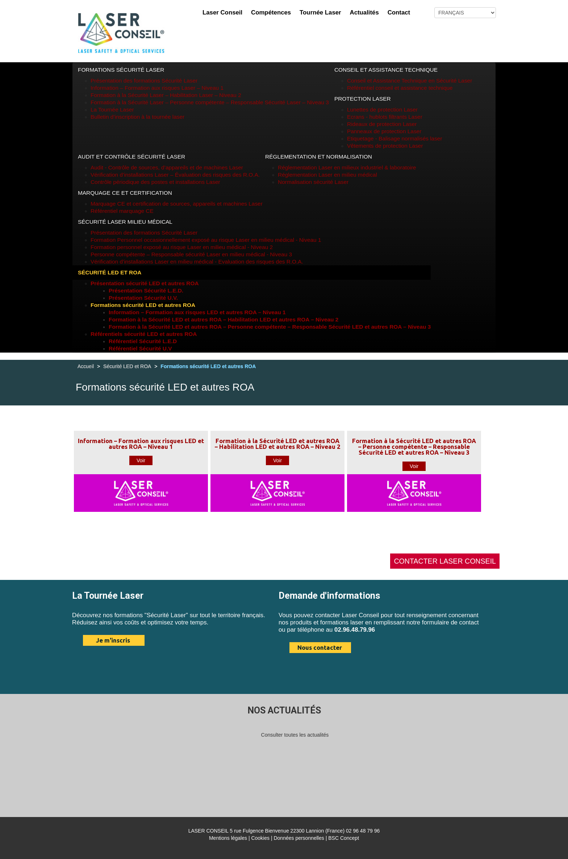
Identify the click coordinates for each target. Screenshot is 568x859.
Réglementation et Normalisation (318, 156)
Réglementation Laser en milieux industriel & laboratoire (347, 167)
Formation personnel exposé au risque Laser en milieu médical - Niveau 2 (182, 247)
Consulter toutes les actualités (295, 735)
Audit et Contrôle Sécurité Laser (131, 156)
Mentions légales (228, 838)
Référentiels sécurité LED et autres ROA (144, 334)
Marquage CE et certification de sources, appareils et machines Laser (177, 204)
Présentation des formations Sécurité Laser (144, 80)
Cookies (260, 838)
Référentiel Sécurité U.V (140, 348)
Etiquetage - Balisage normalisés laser (394, 138)
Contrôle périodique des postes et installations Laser (155, 182)
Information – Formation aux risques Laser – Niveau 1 (157, 88)
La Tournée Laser (112, 109)
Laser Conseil (222, 12)
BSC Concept (343, 838)
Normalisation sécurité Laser (313, 182)
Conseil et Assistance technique (386, 70)
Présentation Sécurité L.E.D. (146, 290)
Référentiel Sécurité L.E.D (143, 341)
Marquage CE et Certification (125, 193)
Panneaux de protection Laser (384, 131)
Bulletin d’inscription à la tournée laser (137, 117)
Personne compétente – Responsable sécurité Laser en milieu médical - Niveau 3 (191, 254)
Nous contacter (319, 647)
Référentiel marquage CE (122, 211)
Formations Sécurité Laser (121, 70)
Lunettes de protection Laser (382, 109)
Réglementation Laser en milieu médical (327, 175)
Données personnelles (298, 838)
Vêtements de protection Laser (385, 146)
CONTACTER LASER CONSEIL (445, 561)
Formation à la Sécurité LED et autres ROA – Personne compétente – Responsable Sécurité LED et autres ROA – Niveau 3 (270, 327)
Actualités (364, 12)
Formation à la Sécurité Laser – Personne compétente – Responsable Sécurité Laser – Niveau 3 (210, 102)
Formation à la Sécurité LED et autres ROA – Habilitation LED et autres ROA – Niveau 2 (223, 319)
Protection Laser (362, 99)
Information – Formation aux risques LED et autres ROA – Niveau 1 (197, 312)
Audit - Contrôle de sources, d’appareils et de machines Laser (167, 167)
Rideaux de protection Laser (382, 124)
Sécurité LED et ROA (109, 272)
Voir (141, 460)
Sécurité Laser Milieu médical (125, 222)
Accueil (86, 366)
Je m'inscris (113, 640)
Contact (399, 12)
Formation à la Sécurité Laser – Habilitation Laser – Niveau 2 (166, 95)
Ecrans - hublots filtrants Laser (384, 117)
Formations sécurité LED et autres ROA (143, 305)
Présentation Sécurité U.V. (143, 298)
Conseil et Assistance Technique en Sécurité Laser (409, 80)
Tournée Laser (320, 12)
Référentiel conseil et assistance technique (400, 88)
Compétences (271, 12)
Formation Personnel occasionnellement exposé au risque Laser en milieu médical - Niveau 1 (206, 240)
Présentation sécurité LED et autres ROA (145, 283)
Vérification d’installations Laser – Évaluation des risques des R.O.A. (175, 175)
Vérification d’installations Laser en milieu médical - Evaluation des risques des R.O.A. (197, 261)
